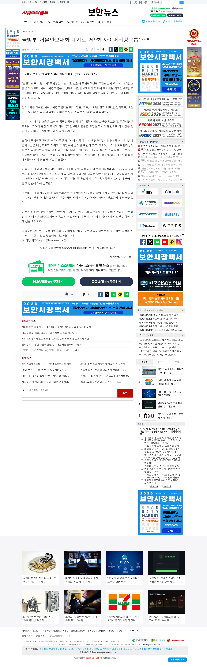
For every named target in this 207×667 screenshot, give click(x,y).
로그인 (24, 2)
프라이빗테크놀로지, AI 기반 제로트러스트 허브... (47, 363)
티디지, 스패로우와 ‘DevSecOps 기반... (159, 347)
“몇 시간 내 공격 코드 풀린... (160, 315)
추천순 (161, 362)
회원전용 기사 (153, 21)
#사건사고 (72, 22)
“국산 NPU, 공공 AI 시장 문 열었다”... (158, 355)
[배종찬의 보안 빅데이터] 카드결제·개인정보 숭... (105, 376)
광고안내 (36, 631)
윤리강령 (91, 631)
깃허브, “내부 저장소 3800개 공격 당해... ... (161, 172)
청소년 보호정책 (78, 631)
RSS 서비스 (135, 631)
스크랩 (52, 2)
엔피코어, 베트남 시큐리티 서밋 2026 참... (160, 343)
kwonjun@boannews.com (105, 652)
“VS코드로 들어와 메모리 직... (161, 330)
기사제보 (43, 2)
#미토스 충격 (105, 22)
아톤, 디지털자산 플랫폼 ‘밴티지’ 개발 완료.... (45, 376)
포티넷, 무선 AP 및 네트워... (160, 326)
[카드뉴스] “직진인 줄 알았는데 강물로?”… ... (103, 370)
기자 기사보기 (121, 257)
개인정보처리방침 (60, 631)
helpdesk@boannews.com (151, 645)
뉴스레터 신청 (63, 2)
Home (24, 31)
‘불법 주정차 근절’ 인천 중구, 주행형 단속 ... (44, 370)
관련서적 (122, 631)
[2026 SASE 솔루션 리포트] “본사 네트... (100, 382)
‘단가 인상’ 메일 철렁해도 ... (160, 322)
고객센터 (102, 631)
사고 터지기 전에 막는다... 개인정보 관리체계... (46, 382)
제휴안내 (112, 631)
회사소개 (26, 631)
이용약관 (46, 631)
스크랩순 (177, 362)
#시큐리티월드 (55, 22)
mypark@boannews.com (51, 240)
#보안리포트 (87, 22)
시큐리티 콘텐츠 (174, 21)
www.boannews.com (76, 247)
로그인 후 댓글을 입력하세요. (69, 393)
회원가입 (33, 2)
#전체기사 (39, 22)
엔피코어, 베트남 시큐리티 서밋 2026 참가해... (103, 363)
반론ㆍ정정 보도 (177, 660)
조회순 (144, 362)
